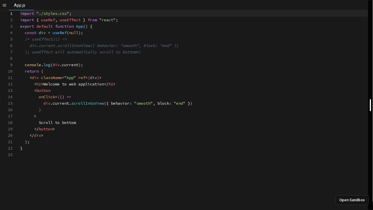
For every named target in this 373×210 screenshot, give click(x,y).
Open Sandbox (352, 200)
